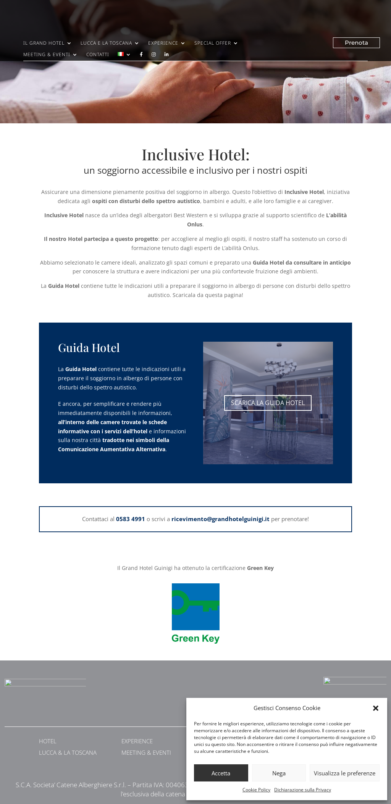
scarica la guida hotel (268, 403)
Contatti (97, 55)
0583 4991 (130, 519)
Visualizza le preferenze (344, 773)
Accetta (221, 773)
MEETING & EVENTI (146, 752)
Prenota (356, 42)
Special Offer (212, 43)
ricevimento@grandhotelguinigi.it (220, 519)
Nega (279, 773)
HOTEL (48, 741)
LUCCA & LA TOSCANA (68, 752)
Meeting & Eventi (46, 55)
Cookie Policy (256, 789)
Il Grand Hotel (44, 43)
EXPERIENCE (137, 741)
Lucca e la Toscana (106, 43)
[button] (376, 708)
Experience (163, 43)
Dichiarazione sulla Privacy (302, 789)
